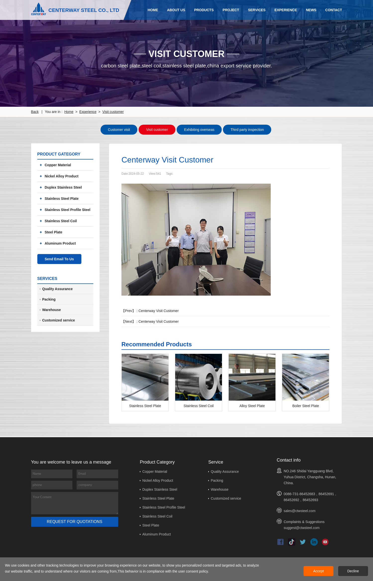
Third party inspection (247, 129)
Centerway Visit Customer (158, 311)
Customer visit (119, 129)
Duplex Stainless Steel (63, 187)
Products (204, 10)
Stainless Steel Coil (61, 221)
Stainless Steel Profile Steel (68, 209)
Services (257, 10)
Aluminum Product (60, 243)
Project (231, 10)
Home (153, 10)
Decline (353, 571)
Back (35, 112)
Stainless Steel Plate (62, 198)
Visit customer (114, 112)
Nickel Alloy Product (62, 176)
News (311, 10)
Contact (333, 10)
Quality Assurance (225, 471)
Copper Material (58, 165)
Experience (285, 10)
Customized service (226, 498)
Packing (217, 480)
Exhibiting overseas (199, 129)
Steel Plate (53, 232)
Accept (318, 571)
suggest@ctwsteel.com (302, 527)
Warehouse (219, 489)
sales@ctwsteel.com (300, 511)
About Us (176, 10)
